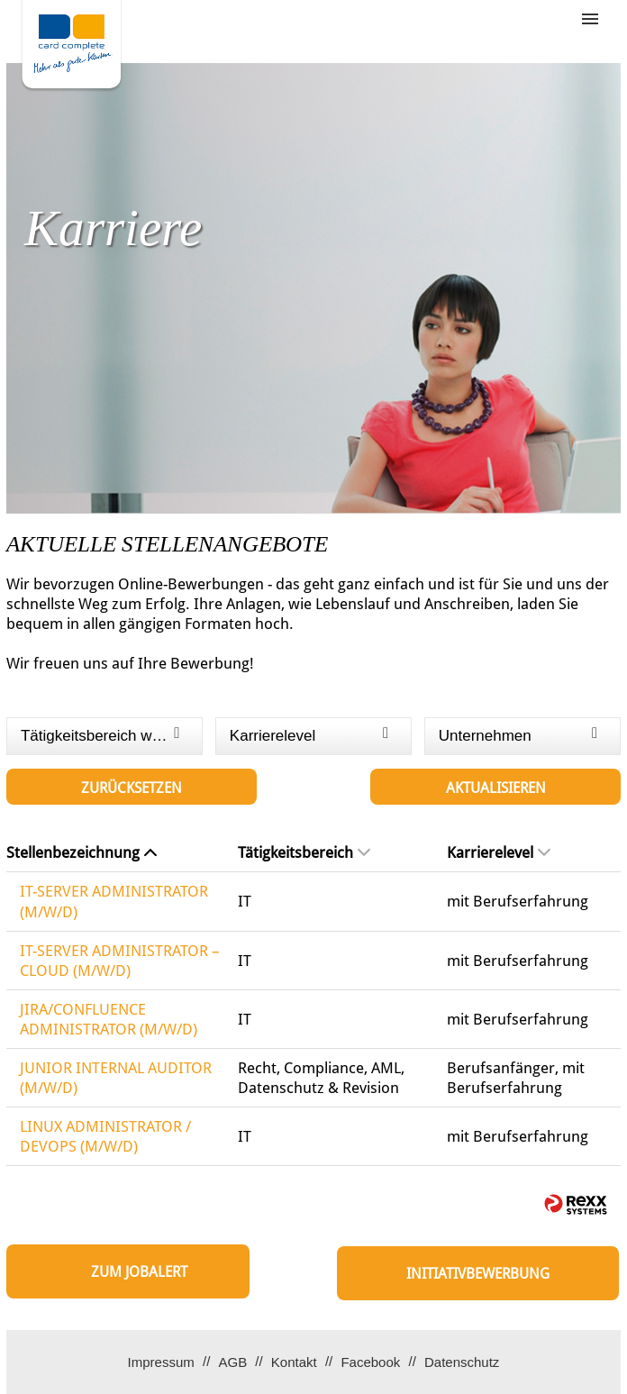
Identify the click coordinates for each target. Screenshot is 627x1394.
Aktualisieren (496, 788)
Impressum (161, 1362)
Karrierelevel (498, 852)
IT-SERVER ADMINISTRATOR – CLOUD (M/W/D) (120, 960)
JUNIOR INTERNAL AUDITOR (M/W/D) (116, 1078)
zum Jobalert (139, 1271)
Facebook (370, 1362)
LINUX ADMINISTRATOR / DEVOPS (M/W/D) (105, 1136)
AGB (232, 1362)
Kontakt (294, 1362)
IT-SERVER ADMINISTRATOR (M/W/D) (114, 901)
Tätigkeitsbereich (304, 852)
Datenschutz (461, 1362)
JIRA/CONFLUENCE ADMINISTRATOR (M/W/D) (108, 1019)
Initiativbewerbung (478, 1273)
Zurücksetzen (131, 788)
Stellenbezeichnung (81, 852)
